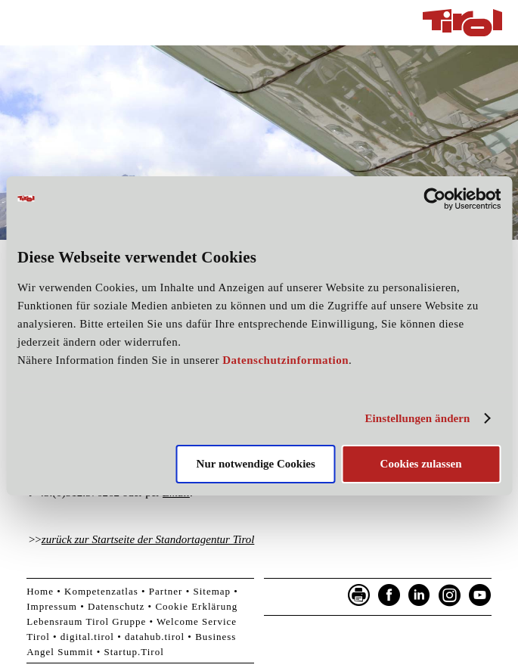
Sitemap (212, 591)
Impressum (51, 606)
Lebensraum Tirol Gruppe (86, 621)
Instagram (450, 595)
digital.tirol (87, 636)
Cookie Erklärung (196, 606)
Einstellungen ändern (417, 418)
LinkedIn (419, 595)
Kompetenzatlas (101, 591)
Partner (166, 591)
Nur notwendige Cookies (256, 464)
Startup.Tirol (133, 651)
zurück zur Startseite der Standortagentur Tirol (148, 539)
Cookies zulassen (421, 464)
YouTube (480, 595)
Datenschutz (116, 606)
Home (40, 591)
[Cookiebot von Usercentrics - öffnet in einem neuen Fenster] (434, 198)
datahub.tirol (155, 636)
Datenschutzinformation (285, 360)
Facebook (389, 595)
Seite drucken (359, 595)
